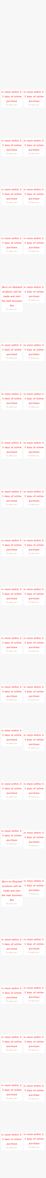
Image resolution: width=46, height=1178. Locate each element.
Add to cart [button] (13, 105)
